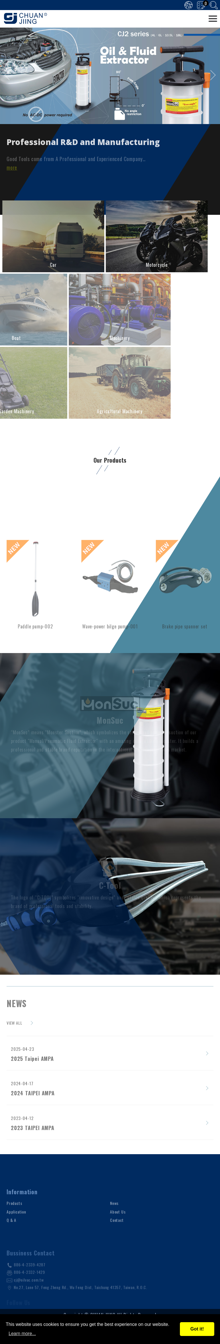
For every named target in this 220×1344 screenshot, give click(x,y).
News (114, 1221)
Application (16, 1230)
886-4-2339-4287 (30, 1280)
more (12, 167)
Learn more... (22, 1333)
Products (14, 1221)
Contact (117, 1238)
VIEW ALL (14, 1023)
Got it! (197, 1328)
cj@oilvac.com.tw (29, 1295)
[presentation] (9, 75)
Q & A (11, 1238)
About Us (117, 1230)
